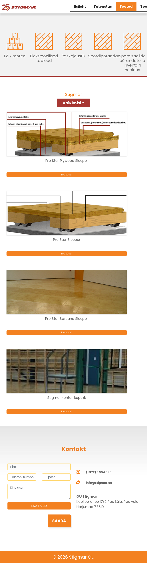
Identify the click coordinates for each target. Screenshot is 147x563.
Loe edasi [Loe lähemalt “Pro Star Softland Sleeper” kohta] (66, 332)
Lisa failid (39, 506)
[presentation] (36, 521)
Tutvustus (103, 6)
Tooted (126, 6)
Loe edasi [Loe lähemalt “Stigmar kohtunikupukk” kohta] (66, 411)
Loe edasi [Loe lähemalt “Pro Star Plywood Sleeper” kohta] (66, 174)
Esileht (80, 6)
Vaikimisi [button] (72, 103)
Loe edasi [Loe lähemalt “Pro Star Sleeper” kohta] (66, 253)
